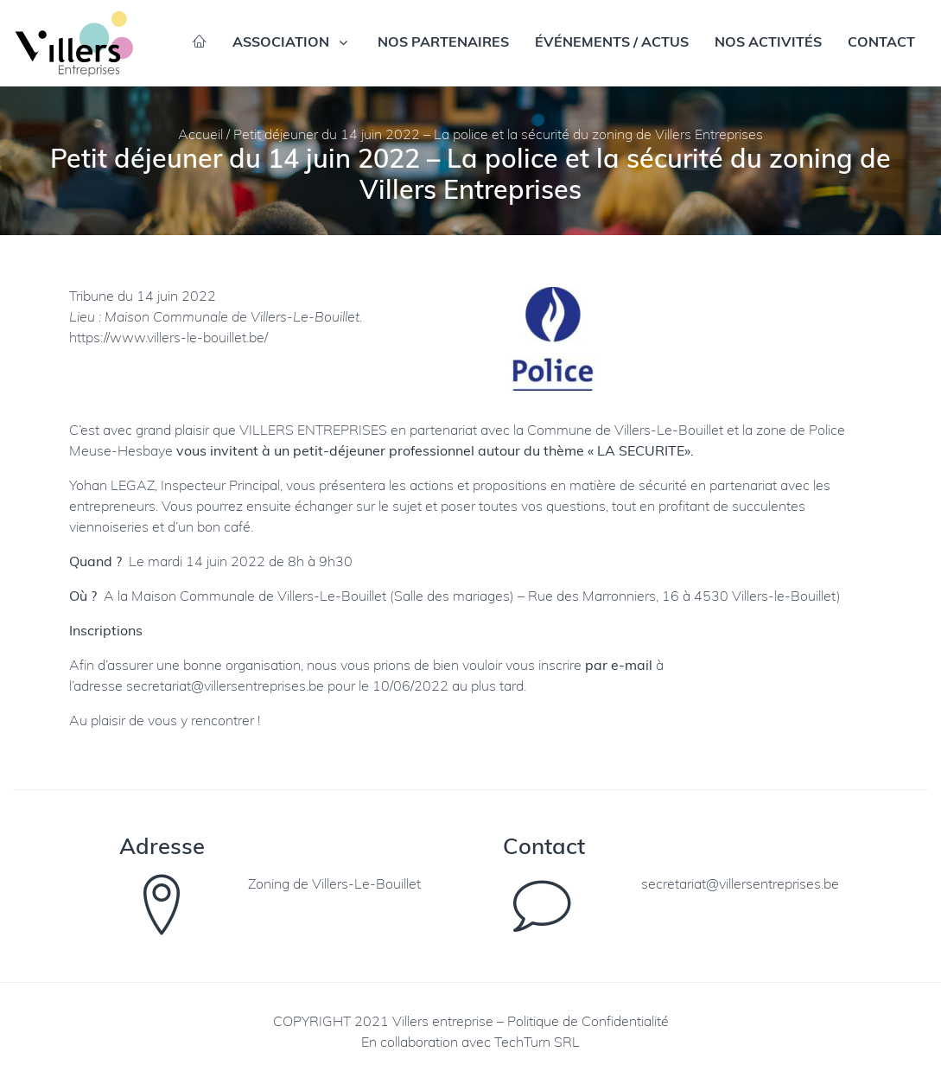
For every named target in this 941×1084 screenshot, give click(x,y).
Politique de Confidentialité (588, 1023)
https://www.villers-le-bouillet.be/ (168, 339)
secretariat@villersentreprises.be (225, 687)
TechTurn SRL (537, 1043)
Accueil (200, 136)
